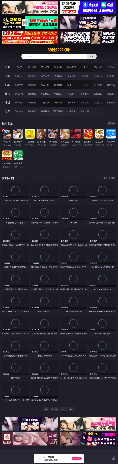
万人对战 (45, 67)
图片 (7, 93)
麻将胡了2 (71, 67)
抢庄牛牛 (111, 67)
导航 (7, 111)
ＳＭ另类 (111, 76)
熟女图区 (98, 93)
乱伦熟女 (98, 84)
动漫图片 (58, 93)
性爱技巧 (111, 102)
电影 (7, 84)
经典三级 (85, 84)
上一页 (54, 409)
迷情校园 (71, 102)
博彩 (7, 67)
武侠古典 (58, 102)
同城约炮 (19, 111)
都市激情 (19, 102)
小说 (7, 102)
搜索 (92, 56)
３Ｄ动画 (58, 76)
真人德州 (32, 67)
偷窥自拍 (19, 93)
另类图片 (111, 93)
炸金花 (85, 67)
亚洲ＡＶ (19, 76)
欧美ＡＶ (45, 76)
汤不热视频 (58, 111)
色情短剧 (85, 111)
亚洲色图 (32, 93)
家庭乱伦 (32, 102)
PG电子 (18, 67)
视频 (7, 76)
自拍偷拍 (32, 76)
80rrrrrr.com (59, 49)
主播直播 (98, 76)
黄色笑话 (98, 102)
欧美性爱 (58, 84)
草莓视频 (45, 111)
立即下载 (76, 458)
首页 (46, 409)
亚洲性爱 (19, 84)
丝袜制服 (85, 76)
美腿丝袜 (71, 93)
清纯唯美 (85, 93)
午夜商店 (32, 111)
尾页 (72, 409)
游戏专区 (58, 67)
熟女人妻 (71, 76)
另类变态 (111, 84)
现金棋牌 (98, 67)
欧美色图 (45, 93)
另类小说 (85, 102)
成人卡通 (45, 84)
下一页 (63, 409)
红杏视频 (71, 111)
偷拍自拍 (32, 84)
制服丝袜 (71, 84)
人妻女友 (45, 102)
